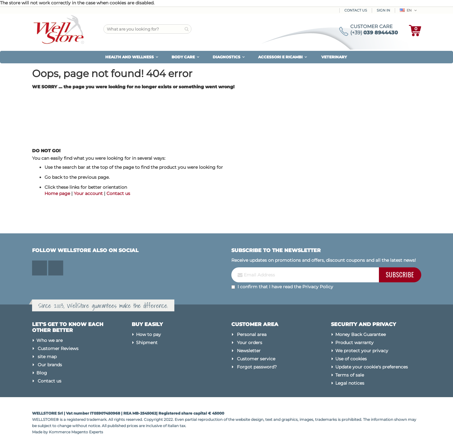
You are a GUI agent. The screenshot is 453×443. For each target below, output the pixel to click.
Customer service (256, 359)
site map (47, 356)
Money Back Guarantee (360, 334)
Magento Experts (87, 432)
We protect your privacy (361, 350)
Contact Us (355, 10)
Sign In (383, 10)
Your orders (249, 342)
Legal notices (349, 383)
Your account (88, 193)
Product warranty (354, 342)
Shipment (147, 342)
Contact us (118, 193)
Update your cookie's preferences (371, 367)
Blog (41, 373)
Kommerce (59, 432)
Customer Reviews (58, 348)
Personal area (252, 334)
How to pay (148, 334)
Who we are (49, 340)
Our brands (50, 365)
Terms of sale (349, 375)
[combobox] (147, 29)
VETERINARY (334, 57)
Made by (40, 432)
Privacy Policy (317, 287)
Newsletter (249, 350)
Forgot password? (257, 367)
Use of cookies (351, 359)
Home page (57, 193)
